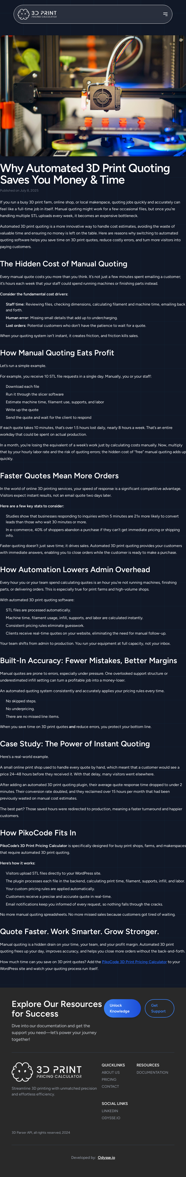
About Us (111, 1072)
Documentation (152, 1072)
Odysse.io (106, 1157)
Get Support (158, 1008)
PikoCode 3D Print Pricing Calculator (134, 962)
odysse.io (111, 1118)
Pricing (109, 1079)
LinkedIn (110, 1111)
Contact (110, 1086)
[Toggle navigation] (165, 14)
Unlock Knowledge (120, 1008)
